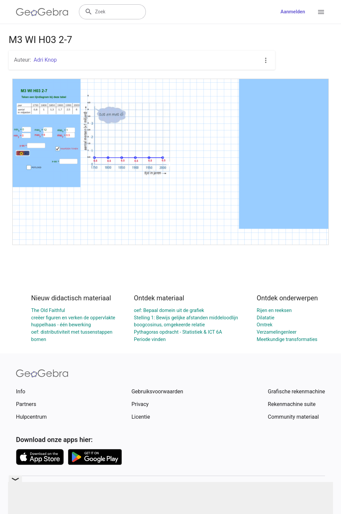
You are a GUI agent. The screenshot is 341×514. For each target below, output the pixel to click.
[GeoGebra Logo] (42, 12)
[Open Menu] (321, 12)
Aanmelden (292, 12)
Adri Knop (45, 60)
